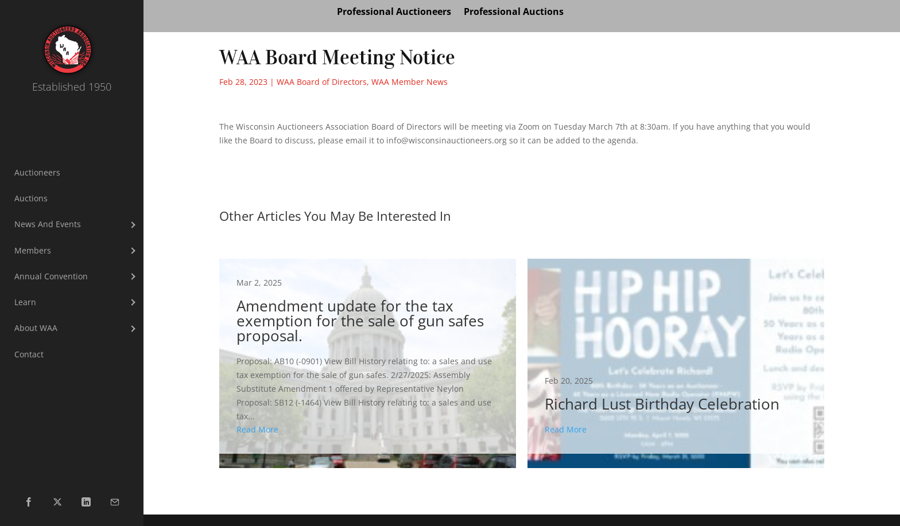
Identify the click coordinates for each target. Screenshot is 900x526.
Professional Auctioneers (394, 12)
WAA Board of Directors (322, 81)
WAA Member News (409, 81)
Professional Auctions (514, 12)
